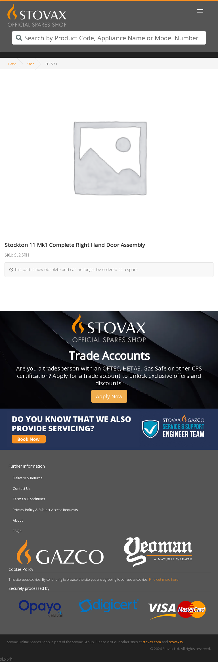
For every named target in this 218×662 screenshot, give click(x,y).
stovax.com (151, 642)
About (18, 520)
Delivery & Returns (27, 478)
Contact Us (21, 488)
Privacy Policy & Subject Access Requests (45, 509)
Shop (30, 64)
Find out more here (164, 579)
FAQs (17, 530)
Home (12, 64)
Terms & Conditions (29, 499)
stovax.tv (176, 642)
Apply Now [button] (109, 396)
